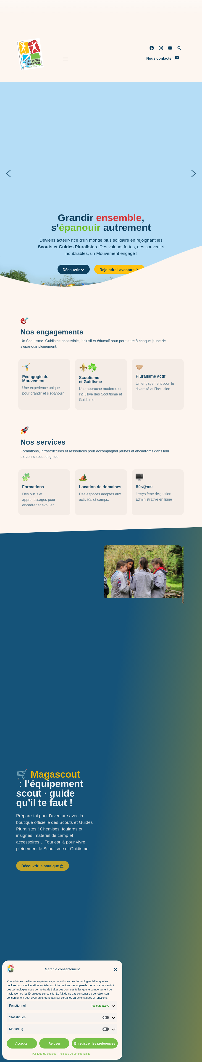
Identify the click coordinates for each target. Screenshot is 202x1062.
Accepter (22, 1043)
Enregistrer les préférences (94, 1043)
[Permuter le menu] (65, 53)
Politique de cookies (44, 1053)
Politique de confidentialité (74, 1053)
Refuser (54, 1043)
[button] (115, 969)
